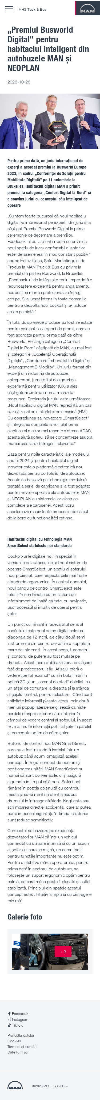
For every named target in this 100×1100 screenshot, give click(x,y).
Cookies (14, 1041)
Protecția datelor (20, 1035)
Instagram (20, 1019)
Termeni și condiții (22, 1046)
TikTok (17, 1025)
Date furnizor (18, 1052)
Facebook (20, 1013)
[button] (9, 8)
